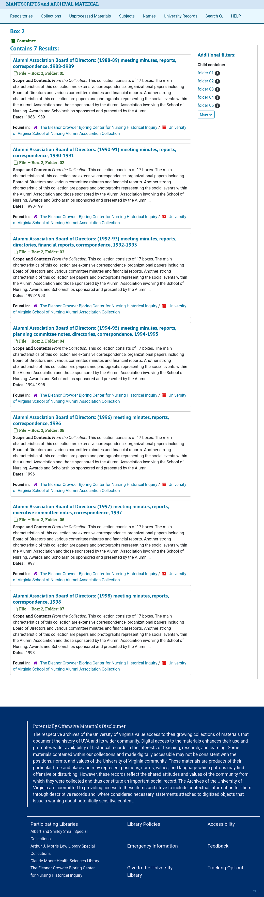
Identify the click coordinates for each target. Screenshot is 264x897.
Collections (51, 16)
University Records (180, 16)
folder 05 (209, 105)
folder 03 (209, 89)
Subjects (126, 16)
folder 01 (209, 73)
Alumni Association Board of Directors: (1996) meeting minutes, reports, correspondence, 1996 (91, 420)
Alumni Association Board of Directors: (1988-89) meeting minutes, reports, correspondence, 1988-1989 (94, 63)
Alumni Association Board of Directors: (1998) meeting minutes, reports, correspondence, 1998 (91, 598)
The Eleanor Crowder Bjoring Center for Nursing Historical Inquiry (98, 127)
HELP (236, 16)
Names (149, 16)
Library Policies (143, 824)
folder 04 (209, 97)
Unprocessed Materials (90, 16)
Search (215, 16)
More (206, 114)
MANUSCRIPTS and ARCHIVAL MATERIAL (52, 4)
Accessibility (221, 824)
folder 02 (209, 81)
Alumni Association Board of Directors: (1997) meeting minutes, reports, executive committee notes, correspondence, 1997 (91, 509)
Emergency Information (152, 846)
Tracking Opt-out (225, 868)
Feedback (218, 846)
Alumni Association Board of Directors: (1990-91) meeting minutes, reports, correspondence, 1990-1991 (94, 152)
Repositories (21, 16)
